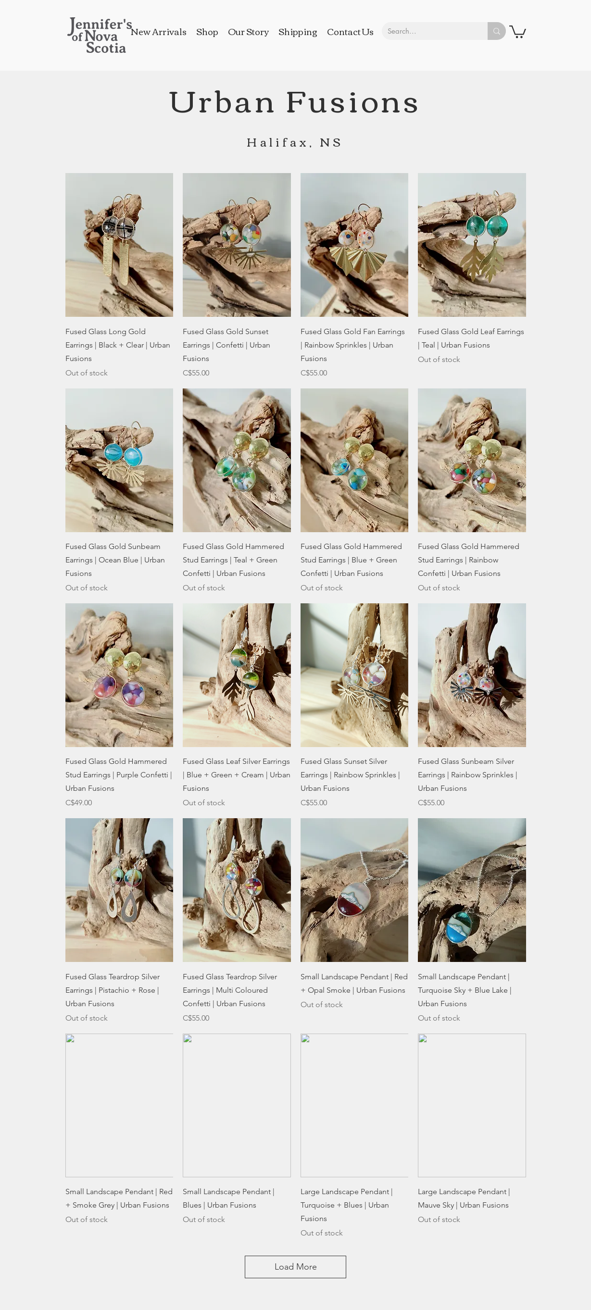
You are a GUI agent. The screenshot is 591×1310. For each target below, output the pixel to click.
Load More (296, 1266)
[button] (517, 31)
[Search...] (427, 31)
